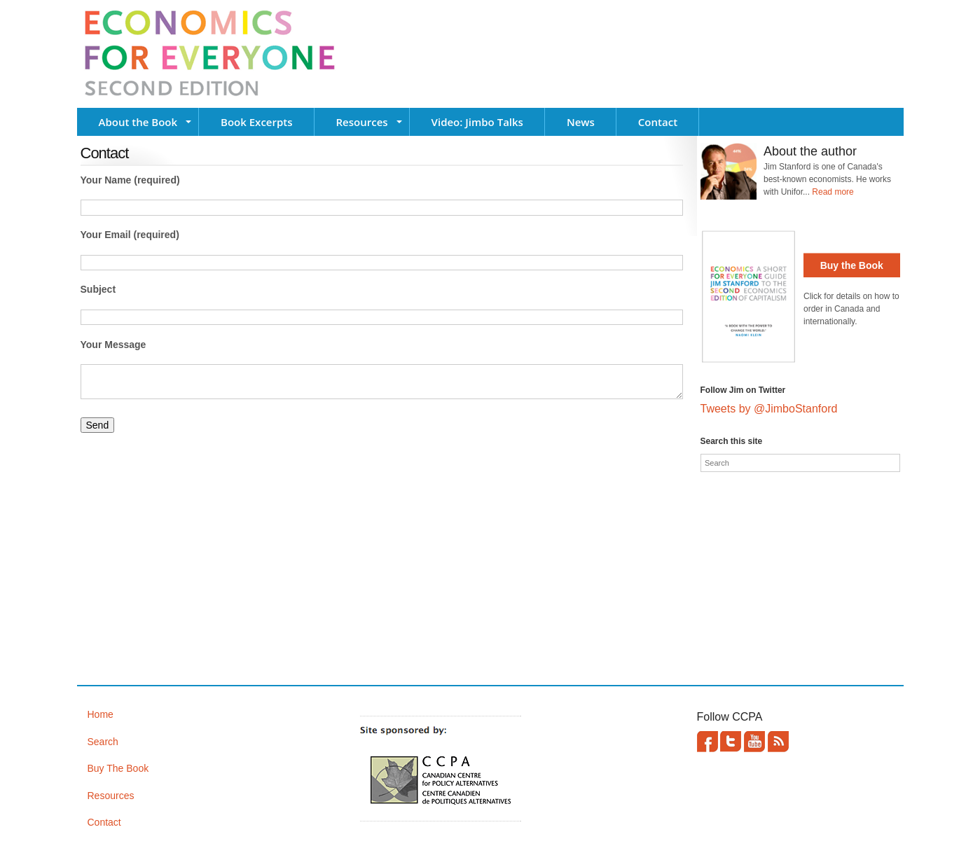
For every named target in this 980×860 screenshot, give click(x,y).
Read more (832, 192)
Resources (362, 122)
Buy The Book (118, 768)
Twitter (730, 741)
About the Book (138, 122)
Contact (657, 122)
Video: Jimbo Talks (477, 122)
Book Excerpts (256, 122)
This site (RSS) (778, 741)
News (581, 122)
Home (100, 714)
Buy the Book (851, 265)
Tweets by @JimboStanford (769, 409)
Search (103, 741)
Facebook (707, 741)
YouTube (754, 741)
